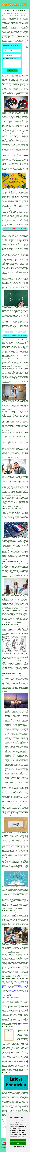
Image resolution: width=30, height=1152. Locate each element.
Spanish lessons (22, 982)
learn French (5, 538)
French (19, 39)
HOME (12, 8)
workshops (25, 594)
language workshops (11, 610)
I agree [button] (18, 1140)
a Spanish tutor (12, 987)
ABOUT (19, 8)
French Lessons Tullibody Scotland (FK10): (13, 15)
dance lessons (5, 986)
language (4, 18)
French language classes (8, 1049)
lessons (4, 982)
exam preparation (10, 912)
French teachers (6, 350)
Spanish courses (12, 992)
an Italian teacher (20, 991)
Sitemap (3, 1139)
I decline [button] (18, 1143)
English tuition (12, 990)
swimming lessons (22, 986)
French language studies (9, 1056)
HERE (10, 994)
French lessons (12, 339)
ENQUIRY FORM (7, 1069)
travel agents (17, 985)
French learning (12, 1066)
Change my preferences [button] (18, 1146)
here (19, 1024)
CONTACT (22, 8)
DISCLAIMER (26, 8)
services (9, 995)
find (6, 1000)
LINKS (15, 8)
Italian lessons (12, 983)
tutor (17, 76)
